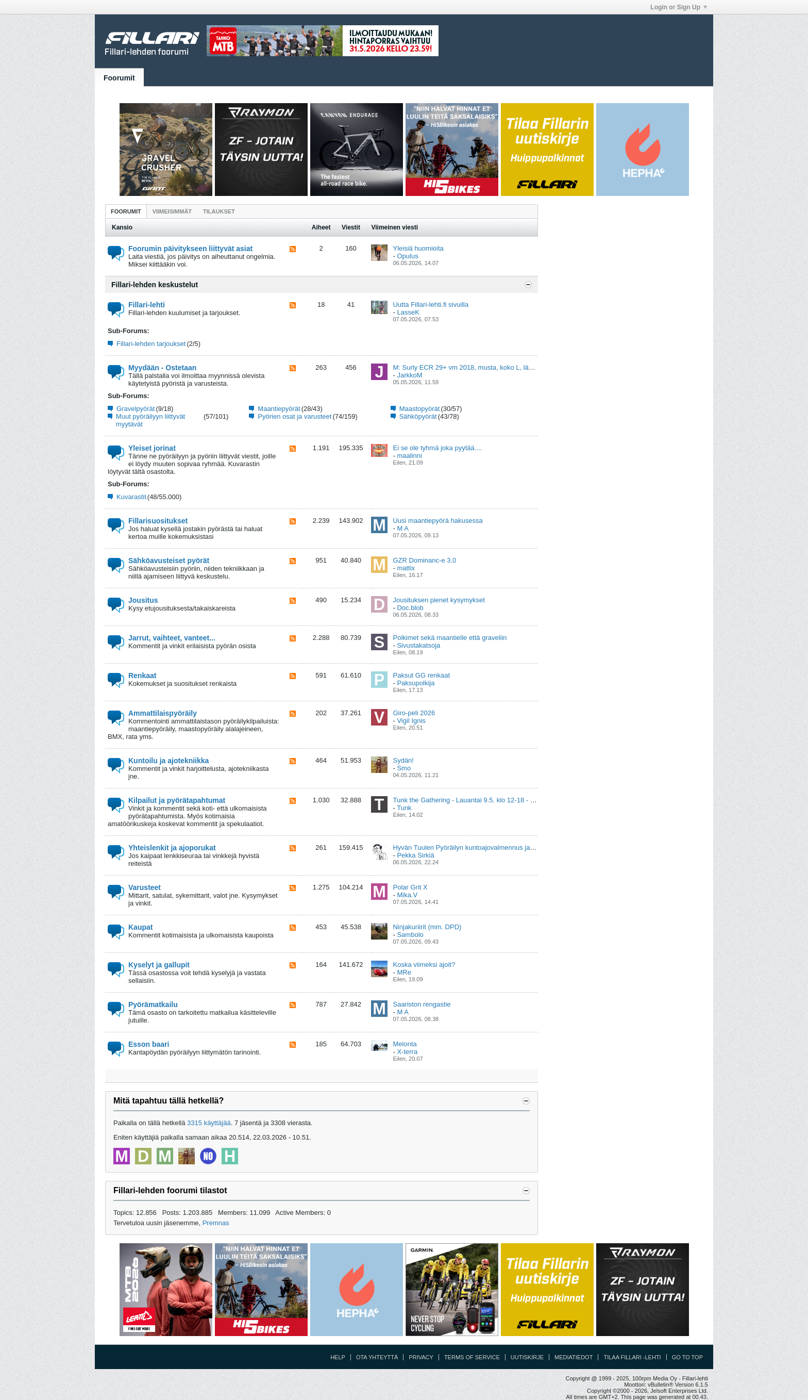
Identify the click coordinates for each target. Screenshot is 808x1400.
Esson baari (148, 1044)
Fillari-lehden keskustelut (154, 285)
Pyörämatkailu (153, 1004)
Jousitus (143, 600)
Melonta (404, 1044)
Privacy (421, 1357)
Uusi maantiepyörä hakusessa (437, 520)
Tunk (404, 808)
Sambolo (410, 934)
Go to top (687, 1357)
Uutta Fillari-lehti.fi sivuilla (430, 304)
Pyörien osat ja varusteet (294, 416)
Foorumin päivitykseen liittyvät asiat (190, 248)
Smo (404, 768)
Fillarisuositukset (158, 521)
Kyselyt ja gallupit (159, 965)
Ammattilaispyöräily (162, 713)
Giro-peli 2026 (414, 713)
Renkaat (142, 675)
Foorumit (119, 78)
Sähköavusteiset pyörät (168, 560)
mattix (406, 568)
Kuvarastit (131, 497)
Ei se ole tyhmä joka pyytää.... (437, 448)
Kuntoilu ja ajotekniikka (168, 760)
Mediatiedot (573, 1357)
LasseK (408, 312)
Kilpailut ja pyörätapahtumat (176, 800)
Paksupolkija (415, 683)
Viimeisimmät (172, 211)
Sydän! (403, 760)
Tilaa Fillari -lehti (632, 1357)
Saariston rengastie (421, 1004)
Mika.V (407, 895)
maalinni (409, 455)
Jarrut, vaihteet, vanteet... (171, 638)
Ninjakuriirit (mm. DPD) (427, 927)
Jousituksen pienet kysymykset (438, 600)
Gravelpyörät (135, 409)
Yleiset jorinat (152, 448)
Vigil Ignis (411, 720)
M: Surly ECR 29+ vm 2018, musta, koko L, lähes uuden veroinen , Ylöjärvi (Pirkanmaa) (523, 367)
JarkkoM (409, 375)
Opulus (407, 256)
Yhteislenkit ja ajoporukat (172, 848)
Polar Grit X (410, 887)
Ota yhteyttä (377, 1357)
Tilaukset (219, 211)
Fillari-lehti (146, 305)
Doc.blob (410, 608)
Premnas (216, 1223)
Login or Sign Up (678, 7)
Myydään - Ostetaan (162, 368)
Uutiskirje (527, 1357)
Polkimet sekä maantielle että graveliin (450, 637)
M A (402, 528)
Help (337, 1357)
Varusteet (144, 887)
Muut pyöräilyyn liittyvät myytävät (150, 420)
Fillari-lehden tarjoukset (151, 344)
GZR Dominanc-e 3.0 (424, 560)
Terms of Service (472, 1357)
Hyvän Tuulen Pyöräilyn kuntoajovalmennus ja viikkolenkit (478, 847)
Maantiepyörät (279, 409)
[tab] (126, 211)
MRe (404, 972)
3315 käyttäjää (209, 1123)
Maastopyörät (419, 409)
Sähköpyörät (418, 416)
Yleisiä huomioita (418, 248)
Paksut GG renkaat (421, 675)
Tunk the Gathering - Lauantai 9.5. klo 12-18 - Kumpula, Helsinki (488, 800)
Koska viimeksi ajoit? (424, 964)
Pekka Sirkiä (415, 855)
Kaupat (140, 927)
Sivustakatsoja (418, 645)
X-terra (407, 1052)
